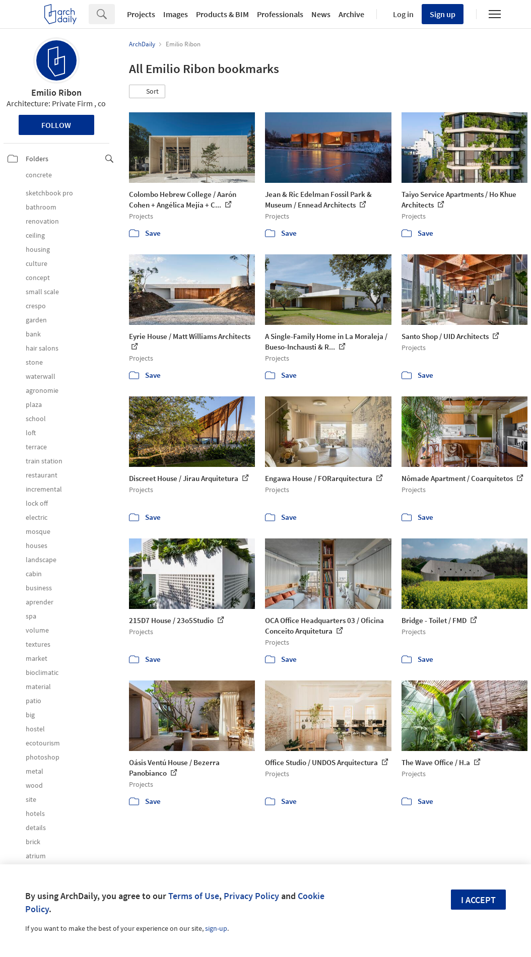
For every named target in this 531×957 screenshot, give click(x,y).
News (320, 14)
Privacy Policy (251, 896)
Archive (351, 14)
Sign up (442, 14)
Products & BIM (222, 14)
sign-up (216, 928)
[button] (147, 92)
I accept (478, 900)
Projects (141, 14)
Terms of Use (193, 896)
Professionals (280, 14)
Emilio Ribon (56, 92)
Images (175, 14)
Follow (56, 125)
